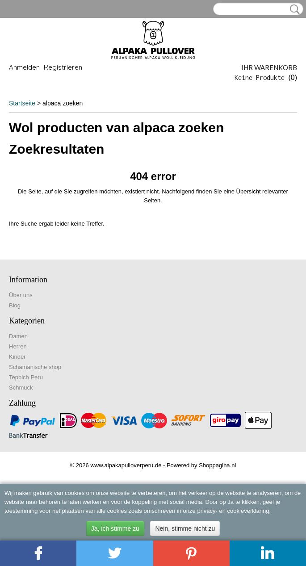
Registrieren (63, 67)
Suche (293, 9)
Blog (15, 305)
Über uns (21, 295)
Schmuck (21, 387)
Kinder (17, 356)
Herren (18, 346)
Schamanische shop (35, 367)
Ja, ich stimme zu (115, 528)
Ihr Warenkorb (269, 67)
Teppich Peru (26, 377)
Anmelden (24, 67)
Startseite (22, 103)
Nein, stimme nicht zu (185, 528)
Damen (18, 336)
